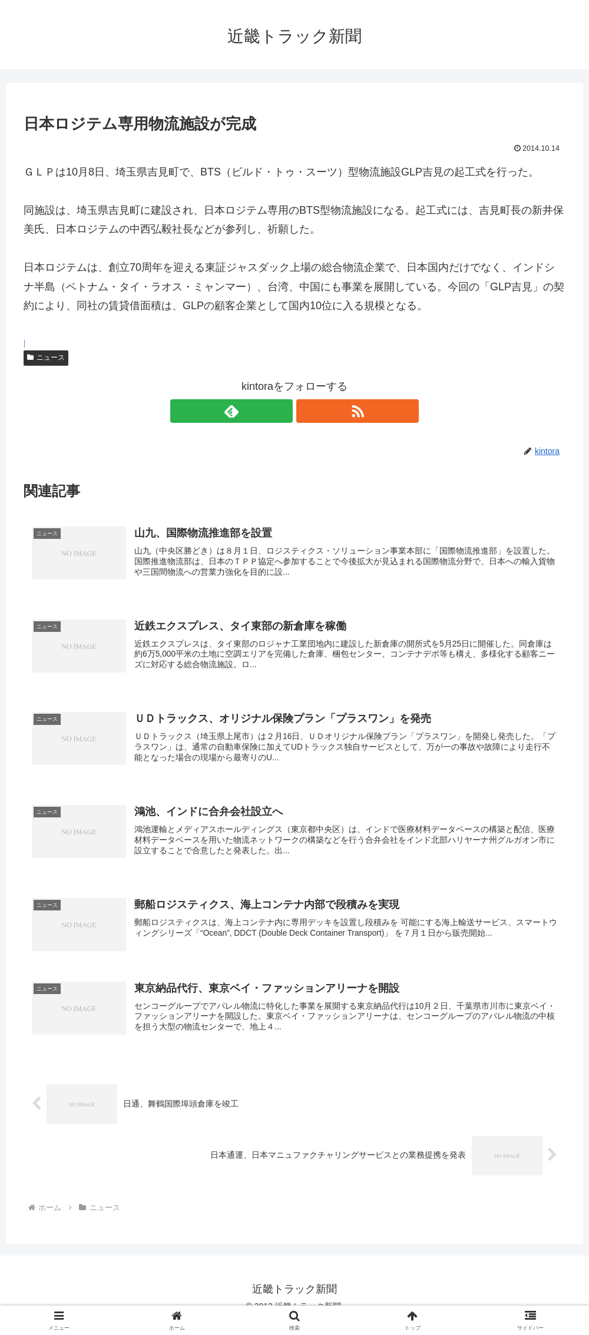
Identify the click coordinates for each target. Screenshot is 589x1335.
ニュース (46, 357)
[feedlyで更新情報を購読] (281, 411)
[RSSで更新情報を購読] (308, 411)
